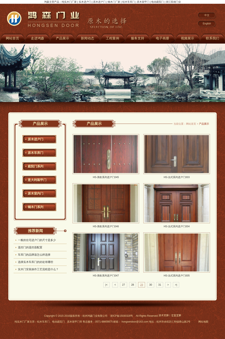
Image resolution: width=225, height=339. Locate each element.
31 (159, 284)
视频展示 (187, 38)
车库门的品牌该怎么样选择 (34, 254)
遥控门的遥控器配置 (30, 247)
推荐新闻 (35, 231)
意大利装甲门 (37, 180)
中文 (206, 15)
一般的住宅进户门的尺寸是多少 (37, 240)
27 (123, 284)
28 (132, 284)
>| (176, 284)
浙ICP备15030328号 (121, 315)
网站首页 (191, 123)
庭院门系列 (35, 166)
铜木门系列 (35, 207)
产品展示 (62, 38)
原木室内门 (35, 193)
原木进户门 (35, 139)
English (207, 23)
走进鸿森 (37, 38)
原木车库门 (35, 152)
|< (106, 284)
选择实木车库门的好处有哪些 (35, 262)
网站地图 (203, 321)
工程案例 (112, 38)
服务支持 (137, 38)
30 (150, 284)
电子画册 (162, 38)
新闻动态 (87, 38)
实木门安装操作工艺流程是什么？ (38, 269)
